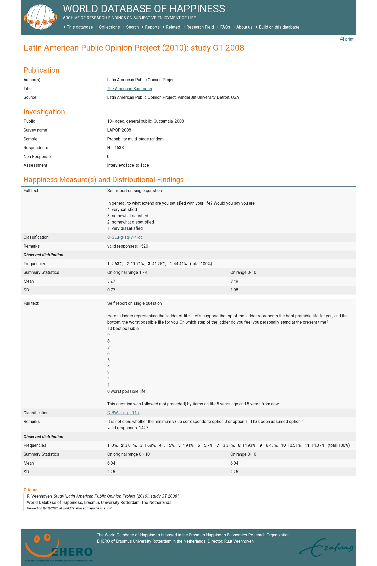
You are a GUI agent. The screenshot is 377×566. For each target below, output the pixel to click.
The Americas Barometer (129, 88)
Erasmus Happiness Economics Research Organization (239, 534)
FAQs (225, 27)
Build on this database (279, 27)
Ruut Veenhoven (239, 541)
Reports (152, 27)
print (346, 39)
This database (80, 27)
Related (173, 27)
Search (132, 27)
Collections (109, 27)
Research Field (200, 27)
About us (244, 27)
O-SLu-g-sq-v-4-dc (125, 237)
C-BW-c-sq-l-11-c (123, 412)
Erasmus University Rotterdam (143, 541)
